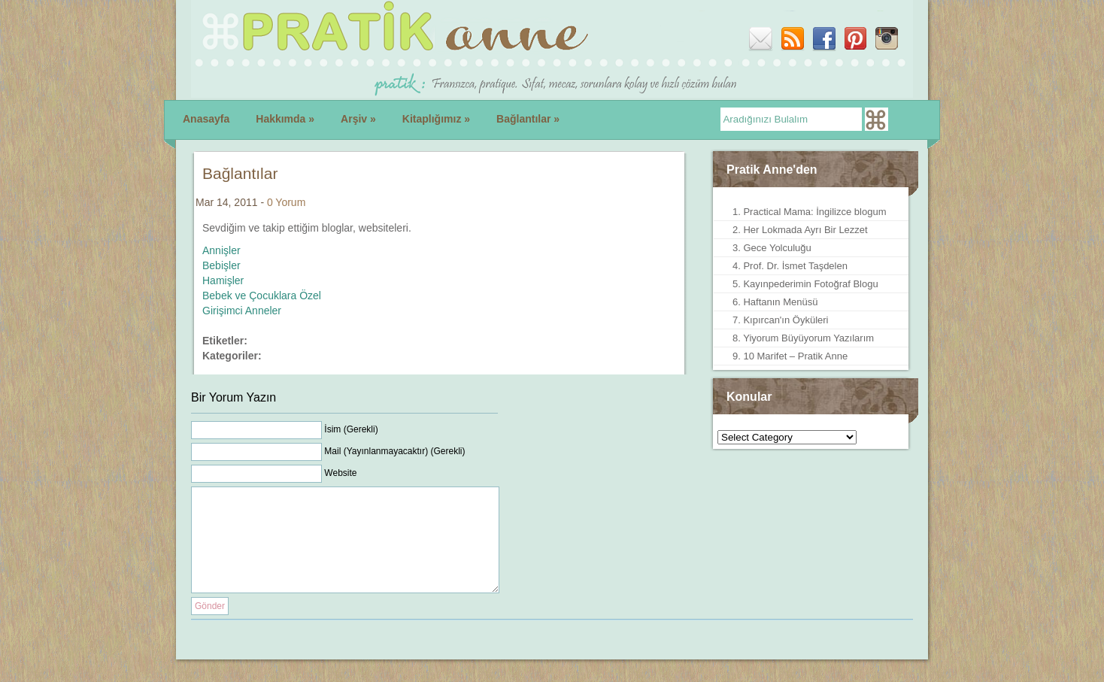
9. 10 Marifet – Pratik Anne (790, 356)
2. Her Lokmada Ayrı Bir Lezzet (800, 229)
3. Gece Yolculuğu (771, 247)
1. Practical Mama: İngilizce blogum (809, 211)
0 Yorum (286, 202)
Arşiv (358, 119)
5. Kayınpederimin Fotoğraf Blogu (805, 283)
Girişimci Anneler (241, 311)
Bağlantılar (528, 119)
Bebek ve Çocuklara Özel (261, 295)
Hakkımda (285, 119)
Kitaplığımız (436, 119)
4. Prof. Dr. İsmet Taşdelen (790, 265)
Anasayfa (206, 119)
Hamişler (223, 280)
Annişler (221, 250)
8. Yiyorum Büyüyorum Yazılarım (803, 338)
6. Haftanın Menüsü (774, 302)
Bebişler (221, 265)
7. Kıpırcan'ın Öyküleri (780, 320)
